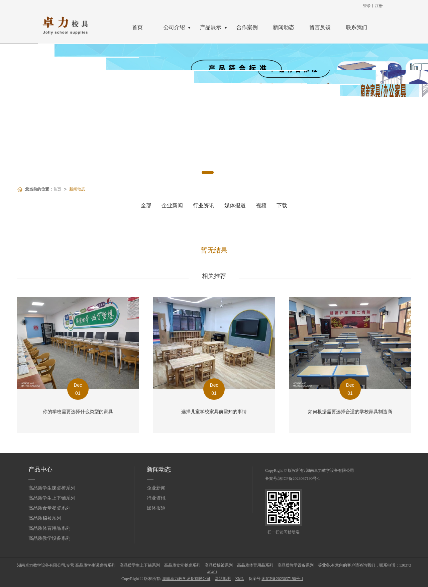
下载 (282, 205)
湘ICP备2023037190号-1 (299, 478)
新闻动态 (283, 27)
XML (239, 578)
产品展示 (210, 27)
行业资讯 (203, 205)
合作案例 (247, 27)
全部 (146, 205)
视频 (261, 205)
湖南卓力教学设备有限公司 (330, 470)
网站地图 (223, 578)
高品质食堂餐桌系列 (49, 508)
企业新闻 (172, 205)
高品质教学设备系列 (49, 538)
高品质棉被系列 (44, 518)
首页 (137, 27)
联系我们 (356, 27)
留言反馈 (320, 27)
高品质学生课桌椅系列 (51, 488)
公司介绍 (174, 27)
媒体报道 (235, 205)
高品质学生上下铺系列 (51, 498)
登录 (367, 5)
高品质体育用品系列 (49, 528)
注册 (379, 5)
